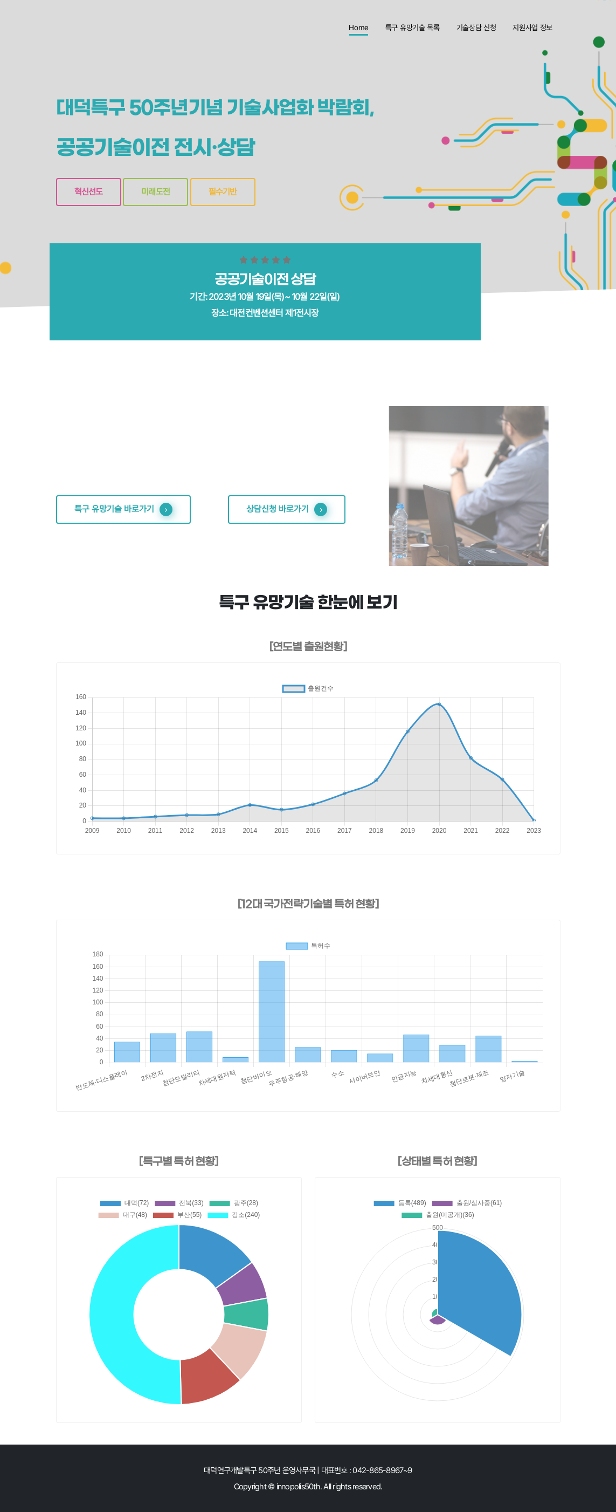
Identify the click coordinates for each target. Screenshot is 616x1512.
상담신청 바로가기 (286, 509)
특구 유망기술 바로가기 (123, 509)
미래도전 (155, 192)
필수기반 (223, 192)
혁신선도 (88, 192)
